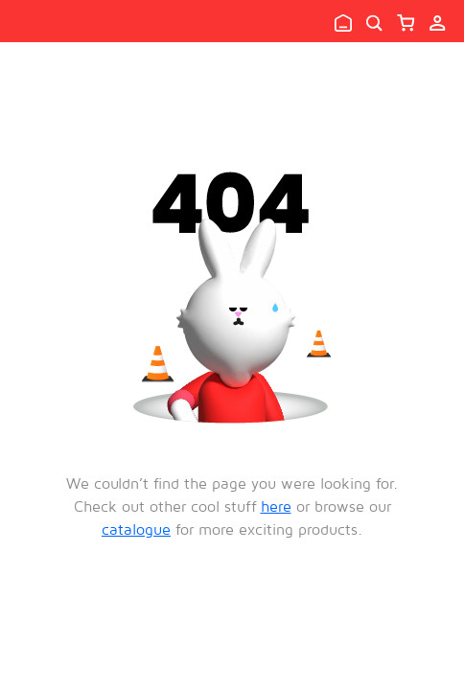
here (276, 506)
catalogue (136, 529)
